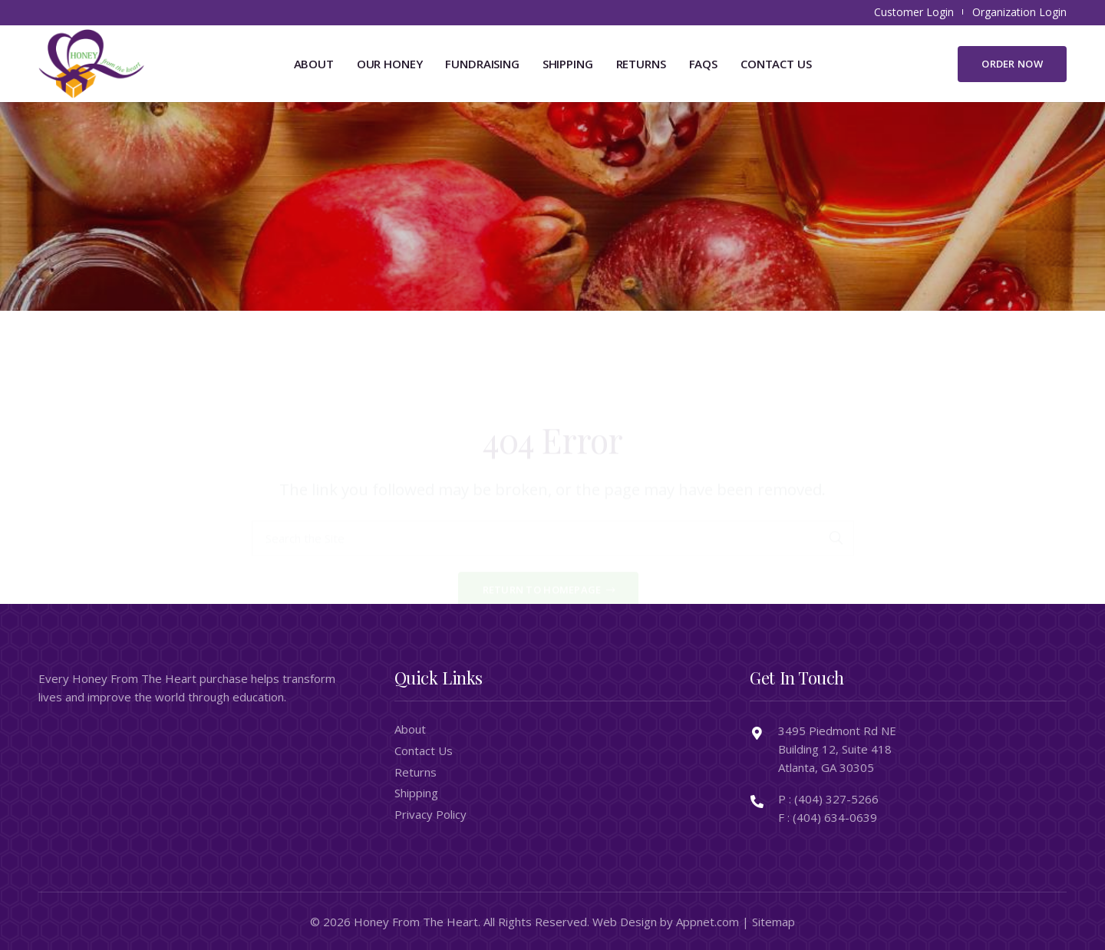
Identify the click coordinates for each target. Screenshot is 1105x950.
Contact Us (423, 750)
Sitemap (773, 921)
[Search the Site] (552, 478)
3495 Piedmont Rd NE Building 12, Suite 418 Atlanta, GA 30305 (837, 749)
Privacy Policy (430, 814)
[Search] (836, 478)
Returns (415, 772)
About (410, 729)
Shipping (416, 792)
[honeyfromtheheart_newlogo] (91, 63)
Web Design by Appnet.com (665, 921)
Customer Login (914, 12)
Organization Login (1019, 12)
